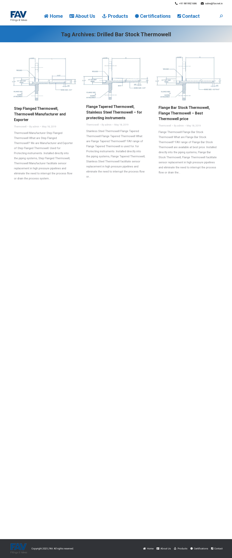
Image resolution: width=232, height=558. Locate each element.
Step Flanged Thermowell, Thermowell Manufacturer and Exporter (40, 114)
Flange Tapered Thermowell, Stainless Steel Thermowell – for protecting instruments (114, 112)
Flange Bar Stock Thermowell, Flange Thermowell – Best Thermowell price (184, 113)
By (34, 126)
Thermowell (20, 126)
